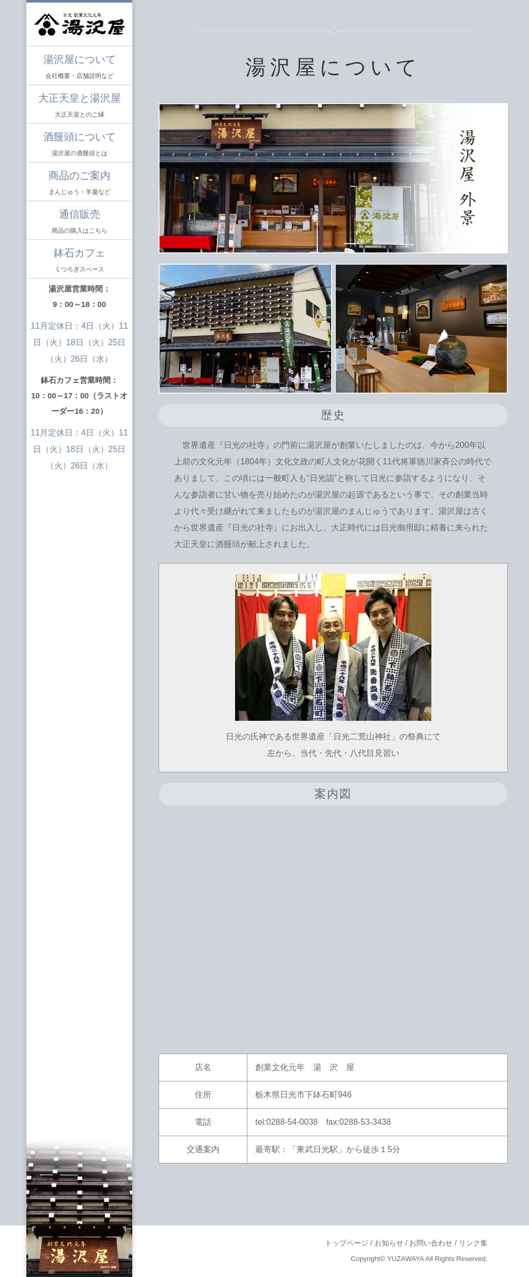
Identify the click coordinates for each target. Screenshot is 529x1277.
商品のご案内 (79, 184)
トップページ (346, 1243)
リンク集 (473, 1243)
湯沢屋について (79, 68)
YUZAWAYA (405, 1259)
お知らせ (389, 1243)
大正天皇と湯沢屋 (79, 106)
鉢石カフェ (79, 261)
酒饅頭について (79, 145)
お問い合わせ (431, 1243)
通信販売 (79, 222)
